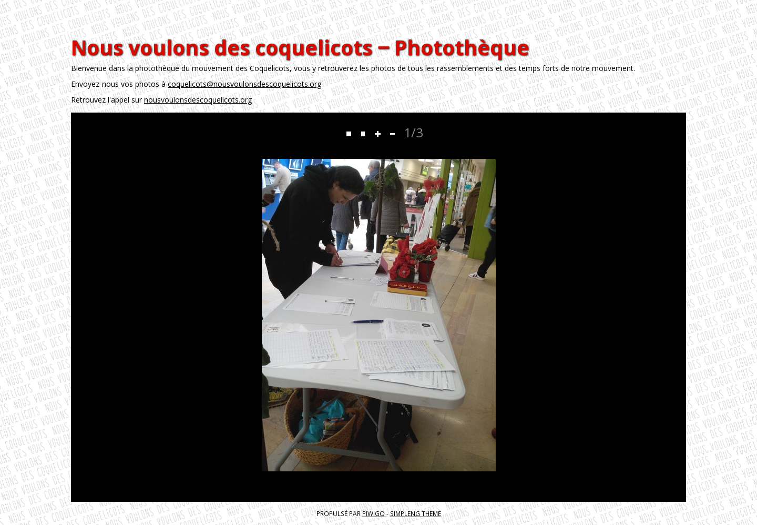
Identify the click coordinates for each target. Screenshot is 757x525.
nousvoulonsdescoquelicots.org (198, 100)
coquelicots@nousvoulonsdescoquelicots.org (244, 84)
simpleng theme (415, 513)
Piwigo (373, 513)
